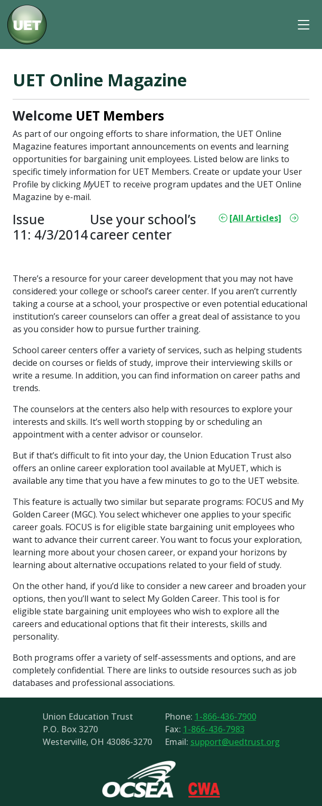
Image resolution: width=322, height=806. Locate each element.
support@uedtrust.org (235, 742)
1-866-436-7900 (225, 716)
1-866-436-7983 (214, 729)
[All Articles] (255, 218)
